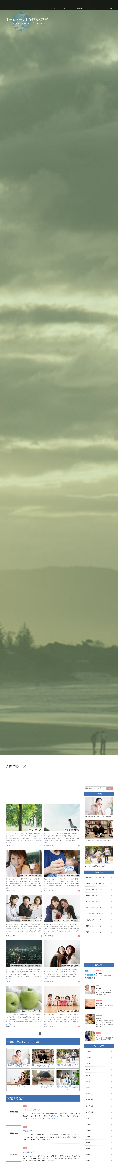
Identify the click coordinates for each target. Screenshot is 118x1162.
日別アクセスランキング (93, 920)
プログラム (65, 9)
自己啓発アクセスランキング (95, 883)
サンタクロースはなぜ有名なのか (68, 875)
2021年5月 (89, 1081)
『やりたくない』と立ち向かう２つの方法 (43, 1087)
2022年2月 (89, 1069)
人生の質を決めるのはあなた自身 (30, 920)
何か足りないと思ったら (32, 1110)
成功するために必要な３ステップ (67, 1066)
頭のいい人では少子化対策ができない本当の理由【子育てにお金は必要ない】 (104, 992)
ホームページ (50, 9)
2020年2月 (89, 1161)
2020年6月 (89, 1136)
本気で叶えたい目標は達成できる (30, 875)
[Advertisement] (43, 787)
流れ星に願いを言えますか (70, 966)
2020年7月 (89, 1130)
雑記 (95, 9)
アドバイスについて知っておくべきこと (66, 920)
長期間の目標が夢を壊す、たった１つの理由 (18, 1066)
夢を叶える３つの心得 (18, 1086)
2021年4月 (89, 1088)
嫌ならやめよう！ (29, 1152)
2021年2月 (89, 1094)
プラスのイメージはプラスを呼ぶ (30, 1011)
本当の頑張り (28, 1131)
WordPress (80, 9)
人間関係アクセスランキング (95, 877)
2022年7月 (89, 1063)
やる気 (25, 1105)
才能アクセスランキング (93, 908)
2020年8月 (89, 1124)
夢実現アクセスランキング (94, 901)
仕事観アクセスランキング (94, 889)
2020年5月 (89, 1142)
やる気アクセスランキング (94, 914)
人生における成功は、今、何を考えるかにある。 (26, 966)
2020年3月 (89, 1154)
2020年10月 (90, 1112)
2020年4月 (89, 1148)
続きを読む (52, 1118)
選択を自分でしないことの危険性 (68, 1011)
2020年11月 (90, 1106)
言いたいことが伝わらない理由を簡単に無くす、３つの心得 (67, 1087)
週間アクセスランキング (93, 926)
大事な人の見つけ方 (35, 830)
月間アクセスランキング (93, 932)
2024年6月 (89, 1051)
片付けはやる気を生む (72, 830)
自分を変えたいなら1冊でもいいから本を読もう (43, 1066)
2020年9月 (89, 1118)
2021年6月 (89, 1075)
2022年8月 (89, 1057)
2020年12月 (90, 1100)
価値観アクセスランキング (94, 895)
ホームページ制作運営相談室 (28, 21)
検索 (110, 788)
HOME (111, 9)
